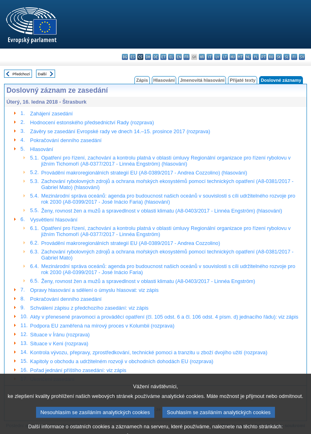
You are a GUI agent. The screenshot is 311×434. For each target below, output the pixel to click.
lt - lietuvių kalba (225, 57)
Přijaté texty (242, 80)
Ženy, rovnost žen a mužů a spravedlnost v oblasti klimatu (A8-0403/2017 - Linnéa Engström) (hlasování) (161, 211)
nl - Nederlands (248, 57)
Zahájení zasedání (51, 114)
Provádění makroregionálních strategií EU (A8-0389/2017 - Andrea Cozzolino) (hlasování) (144, 173)
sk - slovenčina (279, 57)
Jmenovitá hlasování (202, 80)
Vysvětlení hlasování (53, 220)
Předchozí (21, 74)
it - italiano (210, 57)
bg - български (125, 57)
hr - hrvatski (202, 57)
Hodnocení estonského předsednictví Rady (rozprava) (92, 122)
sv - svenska (302, 57)
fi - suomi (294, 57)
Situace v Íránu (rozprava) (59, 335)
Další (42, 74)
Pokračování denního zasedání (65, 140)
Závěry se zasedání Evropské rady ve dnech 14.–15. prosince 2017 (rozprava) (120, 131)
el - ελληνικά (171, 57)
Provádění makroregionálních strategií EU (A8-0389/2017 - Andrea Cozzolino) (130, 243)
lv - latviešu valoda (217, 57)
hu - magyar (233, 57)
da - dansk (148, 57)
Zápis (142, 80)
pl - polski (256, 57)
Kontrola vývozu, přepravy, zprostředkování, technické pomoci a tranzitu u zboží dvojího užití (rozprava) (148, 352)
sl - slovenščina (286, 57)
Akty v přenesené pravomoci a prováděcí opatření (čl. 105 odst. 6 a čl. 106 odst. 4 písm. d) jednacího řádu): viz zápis (164, 317)
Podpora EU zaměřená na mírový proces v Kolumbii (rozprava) (102, 326)
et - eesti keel (163, 57)
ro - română (271, 57)
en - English (179, 57)
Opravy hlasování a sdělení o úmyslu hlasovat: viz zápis (94, 290)
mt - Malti (240, 57)
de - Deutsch (156, 57)
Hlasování (164, 80)
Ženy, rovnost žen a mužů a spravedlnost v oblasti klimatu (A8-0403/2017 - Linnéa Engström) (148, 281)
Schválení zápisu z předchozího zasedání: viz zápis (89, 308)
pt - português (263, 57)
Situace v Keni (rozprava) (59, 343)
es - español (133, 57)
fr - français (186, 57)
